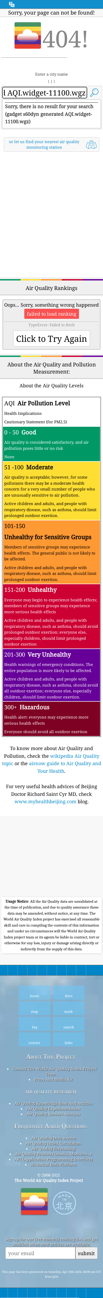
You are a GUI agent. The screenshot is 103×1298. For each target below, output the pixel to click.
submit (86, 1253)
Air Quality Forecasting (53, 1148)
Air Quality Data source (53, 1138)
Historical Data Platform (53, 1164)
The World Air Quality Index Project (49, 1180)
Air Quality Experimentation (53, 1108)
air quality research (50, 1091)
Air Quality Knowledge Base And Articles (53, 1103)
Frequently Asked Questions (50, 1126)
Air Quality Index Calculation (53, 1143)
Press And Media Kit (53, 1079)
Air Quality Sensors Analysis (53, 1114)
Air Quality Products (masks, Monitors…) (53, 1153)
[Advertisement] (51, 215)
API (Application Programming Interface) (53, 1159)
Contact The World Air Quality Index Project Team (54, 1071)
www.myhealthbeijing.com (45, 801)
